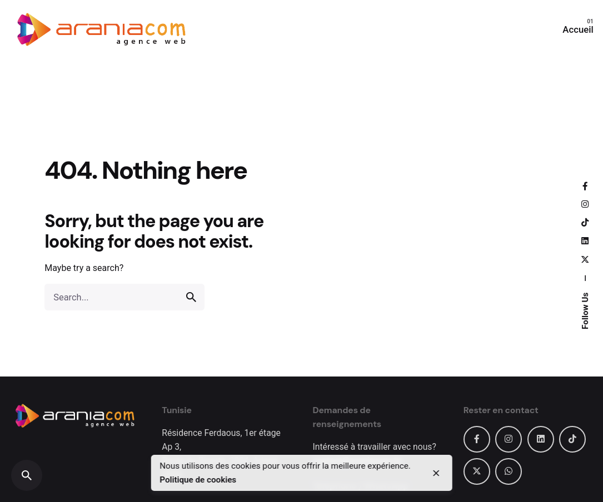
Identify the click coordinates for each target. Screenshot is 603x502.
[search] (191, 297)
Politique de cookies (198, 480)
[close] (436, 473)
